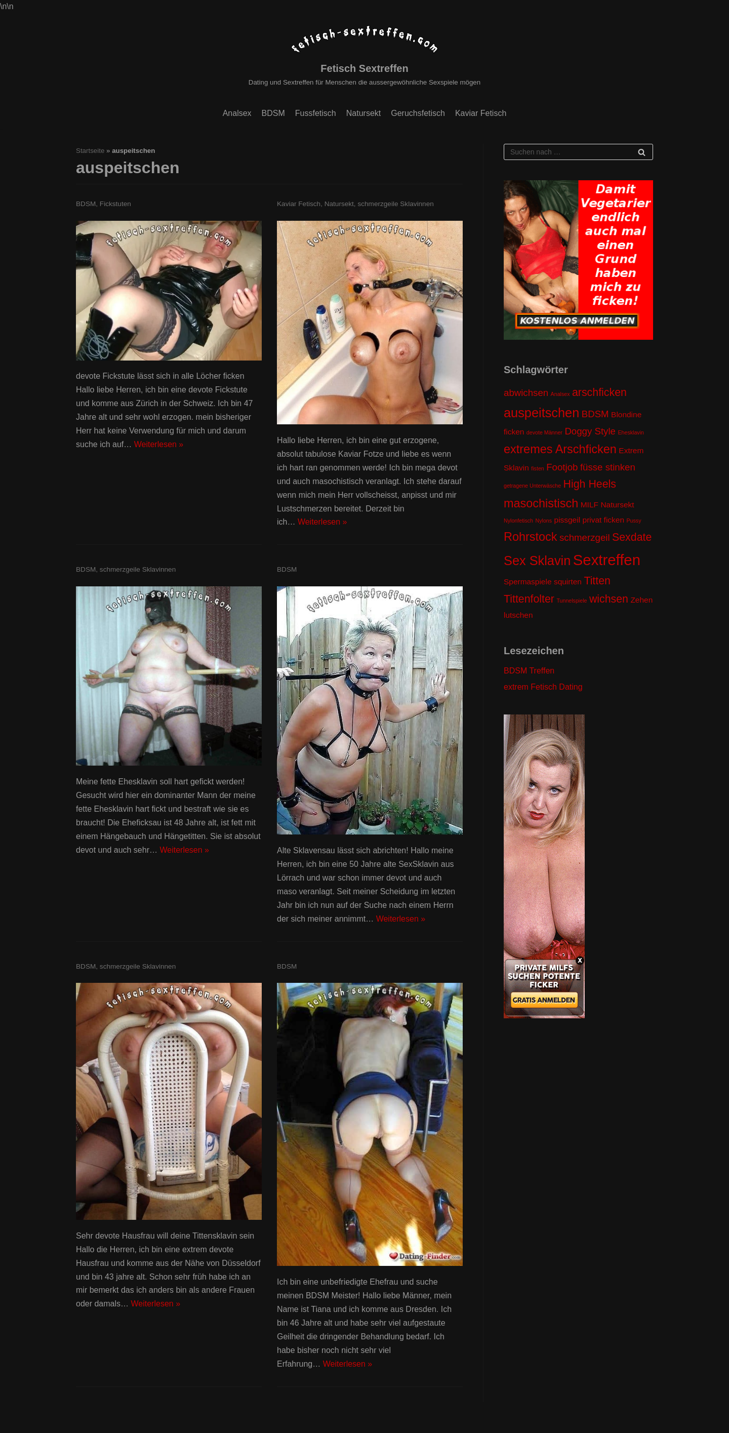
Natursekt (363, 113)
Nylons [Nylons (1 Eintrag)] (544, 521)
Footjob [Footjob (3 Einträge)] (562, 467)
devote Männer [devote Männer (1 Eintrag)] (544, 432)
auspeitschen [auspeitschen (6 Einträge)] (541, 413)
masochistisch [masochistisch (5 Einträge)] (541, 503)
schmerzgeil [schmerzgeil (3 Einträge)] (584, 537)
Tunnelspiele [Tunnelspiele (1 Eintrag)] (571, 601)
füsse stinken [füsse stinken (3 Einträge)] (607, 467)
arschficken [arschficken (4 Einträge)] (599, 392)
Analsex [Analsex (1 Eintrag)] (560, 394)
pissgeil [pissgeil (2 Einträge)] (567, 519)
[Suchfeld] (578, 152)
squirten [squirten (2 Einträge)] (568, 581)
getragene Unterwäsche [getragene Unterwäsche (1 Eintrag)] (532, 486)
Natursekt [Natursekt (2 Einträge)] (617, 504)
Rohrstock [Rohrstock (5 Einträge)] (530, 536)
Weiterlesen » (159, 444)
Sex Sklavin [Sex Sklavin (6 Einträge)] (537, 560)
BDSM (273, 113)
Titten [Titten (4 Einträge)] (597, 581)
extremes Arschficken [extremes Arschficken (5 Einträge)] (560, 449)
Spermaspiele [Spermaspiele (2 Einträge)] (528, 581)
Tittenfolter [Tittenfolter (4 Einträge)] (529, 599)
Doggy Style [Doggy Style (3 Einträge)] (590, 431)
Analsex (237, 113)
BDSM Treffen (529, 670)
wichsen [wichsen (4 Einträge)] (608, 599)
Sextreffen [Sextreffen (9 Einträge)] (606, 559)
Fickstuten (115, 204)
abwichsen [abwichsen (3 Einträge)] (526, 392)
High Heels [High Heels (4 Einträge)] (589, 484)
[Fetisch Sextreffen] (364, 56)
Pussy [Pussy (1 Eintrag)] (633, 521)
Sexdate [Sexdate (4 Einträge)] (632, 537)
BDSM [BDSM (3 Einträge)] (595, 414)
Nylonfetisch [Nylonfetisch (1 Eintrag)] (518, 521)
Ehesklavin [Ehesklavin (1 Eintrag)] (631, 432)
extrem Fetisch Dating (543, 687)
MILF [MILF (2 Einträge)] (589, 504)
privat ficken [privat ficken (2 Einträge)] (603, 519)
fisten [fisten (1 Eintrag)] (537, 468)
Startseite (90, 150)
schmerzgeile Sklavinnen (395, 204)
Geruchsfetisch (418, 113)
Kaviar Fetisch (480, 113)
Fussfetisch (315, 113)
